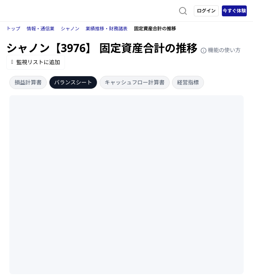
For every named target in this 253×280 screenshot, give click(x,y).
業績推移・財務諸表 (107, 28)
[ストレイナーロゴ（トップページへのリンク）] (37, 11)
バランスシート (73, 82)
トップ (13, 28)
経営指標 (188, 82)
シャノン (70, 28)
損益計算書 (28, 82)
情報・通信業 (40, 28)
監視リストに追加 (35, 62)
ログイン (206, 10)
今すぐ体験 (234, 10)
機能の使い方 (220, 50)
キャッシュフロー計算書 (135, 82)
